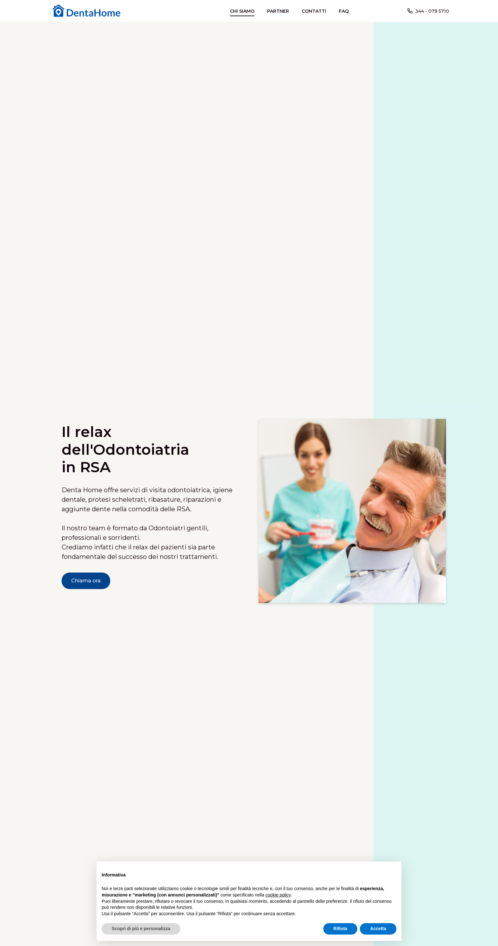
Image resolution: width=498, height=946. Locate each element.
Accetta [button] (378, 928)
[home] (88, 11)
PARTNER (278, 11)
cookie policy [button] (278, 894)
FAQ (344, 11)
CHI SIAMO (242, 11)
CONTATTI (314, 11)
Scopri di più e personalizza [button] (141, 928)
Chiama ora (86, 581)
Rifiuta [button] (340, 928)
